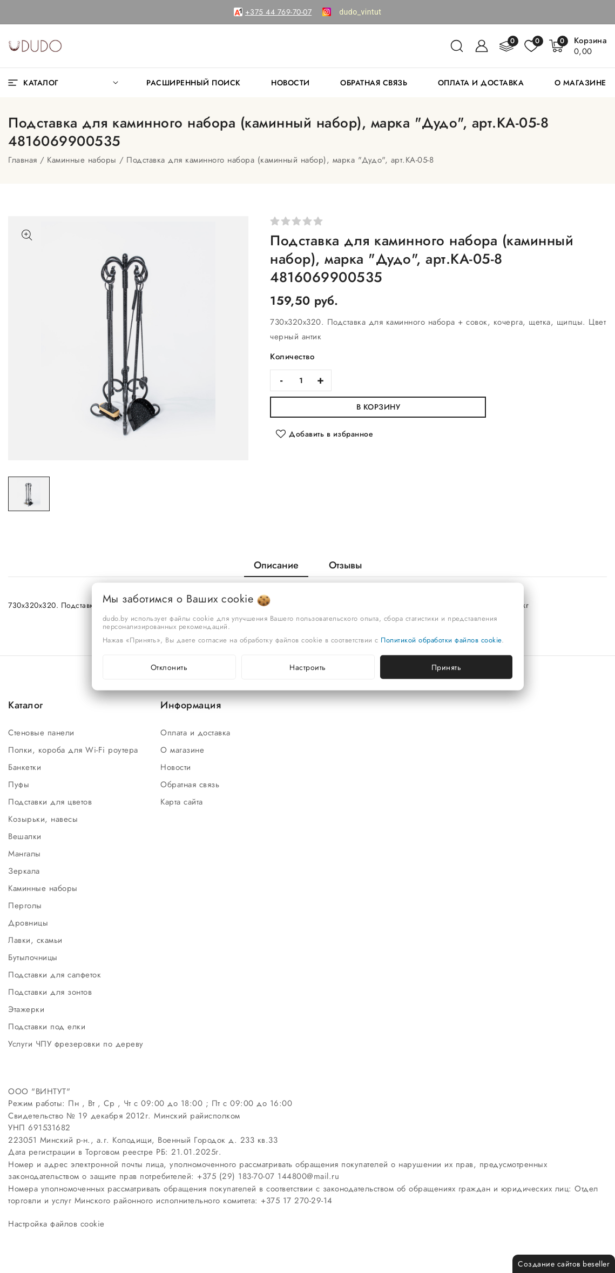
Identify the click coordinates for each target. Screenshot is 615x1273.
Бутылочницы (34, 957)
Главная (22, 160)
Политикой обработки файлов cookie (441, 640)
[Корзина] (590, 46)
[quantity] (300, 380)
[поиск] (457, 46)
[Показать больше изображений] (27, 235)
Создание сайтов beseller (564, 1263)
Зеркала (25, 871)
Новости (177, 767)
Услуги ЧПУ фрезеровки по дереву (77, 1044)
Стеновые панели (42, 733)
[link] (360, 11)
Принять (446, 667)
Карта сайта (183, 802)
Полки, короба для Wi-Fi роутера (74, 750)
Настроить (307, 667)
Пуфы (20, 784)
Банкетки (26, 767)
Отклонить (169, 667)
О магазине (183, 750)
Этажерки (28, 1009)
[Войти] (482, 46)
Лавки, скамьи (36, 940)
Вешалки (26, 836)
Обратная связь (191, 784)
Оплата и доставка (196, 733)
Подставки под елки (48, 1027)
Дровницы (29, 923)
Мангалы (26, 854)
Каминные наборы (82, 160)
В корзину (378, 406)
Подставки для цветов (51, 802)
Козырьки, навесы (44, 819)
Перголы (26, 906)
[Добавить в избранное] (324, 434)
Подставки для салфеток (56, 975)
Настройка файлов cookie (56, 1224)
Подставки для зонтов (51, 992)
